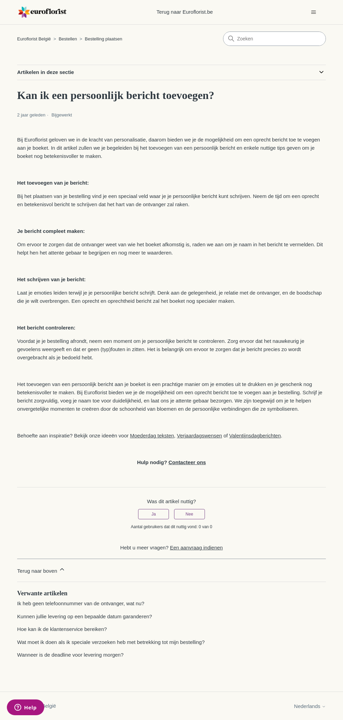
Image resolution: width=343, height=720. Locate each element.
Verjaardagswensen (199, 435)
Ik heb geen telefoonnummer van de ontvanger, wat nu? (80, 603)
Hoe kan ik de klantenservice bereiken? (62, 629)
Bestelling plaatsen (103, 38)
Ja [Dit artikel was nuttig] (153, 514)
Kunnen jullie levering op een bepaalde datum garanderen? (84, 616)
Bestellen (68, 38)
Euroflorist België (34, 38)
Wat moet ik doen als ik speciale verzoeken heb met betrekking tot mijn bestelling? (111, 642)
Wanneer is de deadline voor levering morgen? (70, 655)
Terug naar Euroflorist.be (185, 12)
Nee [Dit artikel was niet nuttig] (189, 514)
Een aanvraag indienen (196, 547)
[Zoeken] (274, 39)
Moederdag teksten (152, 435)
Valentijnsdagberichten (255, 435)
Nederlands (310, 706)
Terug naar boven (41, 570)
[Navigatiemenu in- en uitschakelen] (314, 12)
